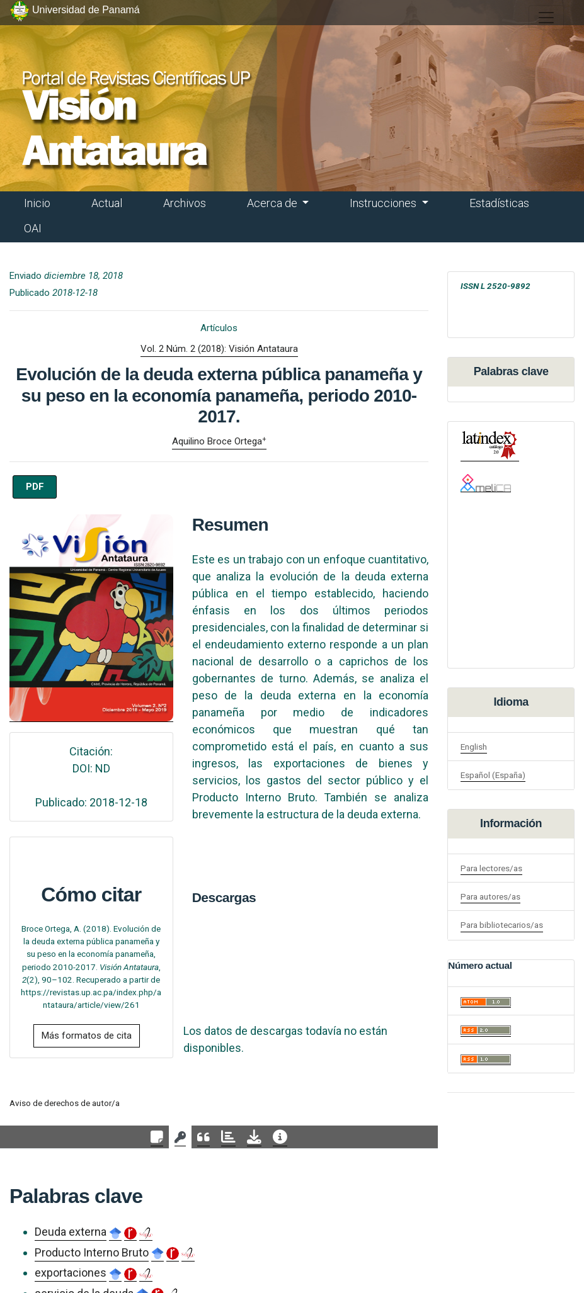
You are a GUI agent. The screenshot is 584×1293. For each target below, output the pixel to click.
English (474, 747)
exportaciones (70, 1272)
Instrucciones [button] (384, 203)
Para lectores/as (491, 868)
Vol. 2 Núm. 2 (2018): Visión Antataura (219, 348)
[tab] (157, 1137)
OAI (33, 228)
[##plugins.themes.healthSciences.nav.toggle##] (546, 17)
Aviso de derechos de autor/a (64, 1103)
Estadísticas (499, 203)
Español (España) (493, 775)
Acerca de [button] (273, 203)
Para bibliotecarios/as (502, 925)
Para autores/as (490, 896)
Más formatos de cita (87, 1035)
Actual (106, 203)
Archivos (184, 203)
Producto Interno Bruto (92, 1252)
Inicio (37, 203)
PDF (35, 486)
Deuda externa (70, 1231)
